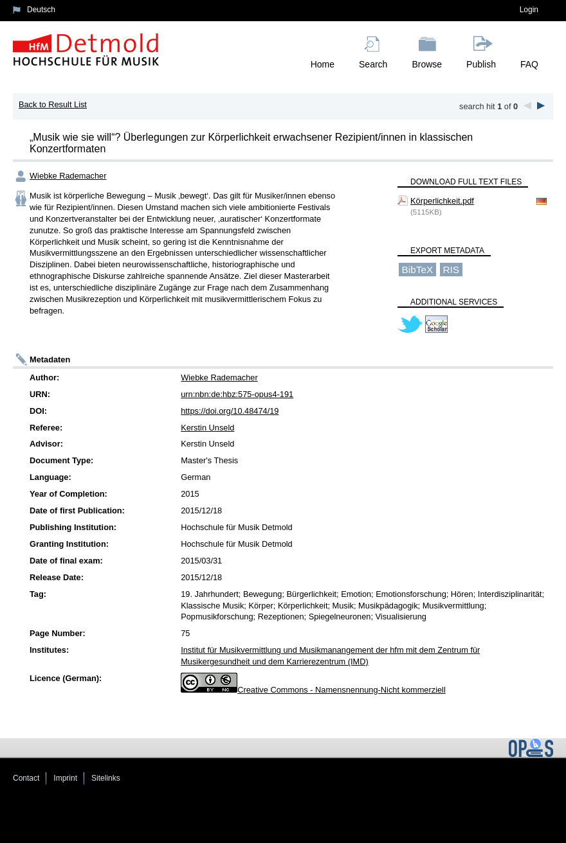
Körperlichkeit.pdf (442, 201)
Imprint (65, 778)
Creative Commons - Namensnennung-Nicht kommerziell (341, 690)
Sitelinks (105, 778)
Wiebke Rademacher (68, 176)
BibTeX (418, 269)
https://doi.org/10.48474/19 (229, 411)
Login (529, 9)
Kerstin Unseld (207, 427)
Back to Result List (53, 104)
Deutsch (41, 9)
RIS (451, 269)
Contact (26, 778)
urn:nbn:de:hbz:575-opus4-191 (237, 394)
